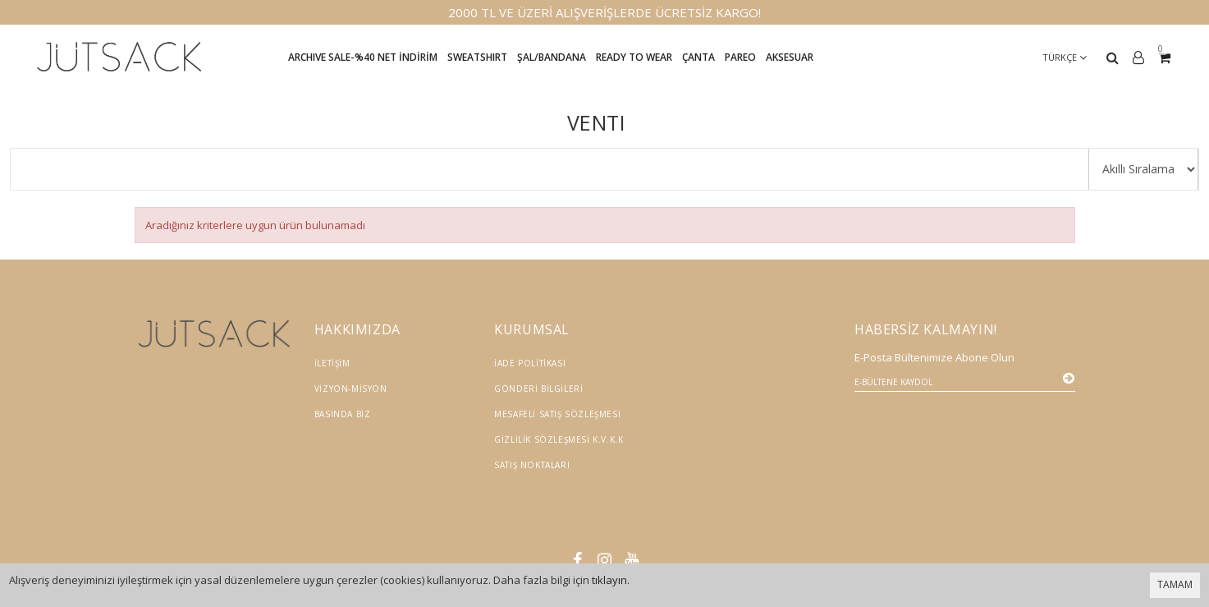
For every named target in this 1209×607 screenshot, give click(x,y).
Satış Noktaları (532, 465)
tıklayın (609, 580)
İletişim (332, 363)
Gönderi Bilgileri (538, 388)
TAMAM (1175, 584)
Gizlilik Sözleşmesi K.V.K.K (558, 439)
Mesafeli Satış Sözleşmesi (557, 414)
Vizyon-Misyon (350, 388)
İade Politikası (530, 363)
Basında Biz (342, 414)
